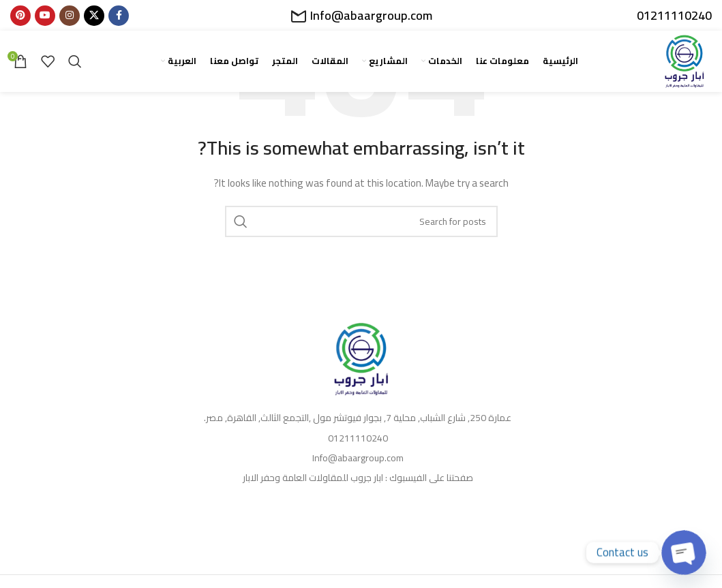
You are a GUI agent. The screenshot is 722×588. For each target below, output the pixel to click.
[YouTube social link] (45, 15)
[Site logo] (684, 60)
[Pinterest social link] (20, 15)
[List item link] (361, 417)
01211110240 (674, 15)
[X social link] (94, 15)
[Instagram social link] (69, 15)
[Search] (75, 61)
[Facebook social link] (118, 15)
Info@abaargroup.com (371, 15)
